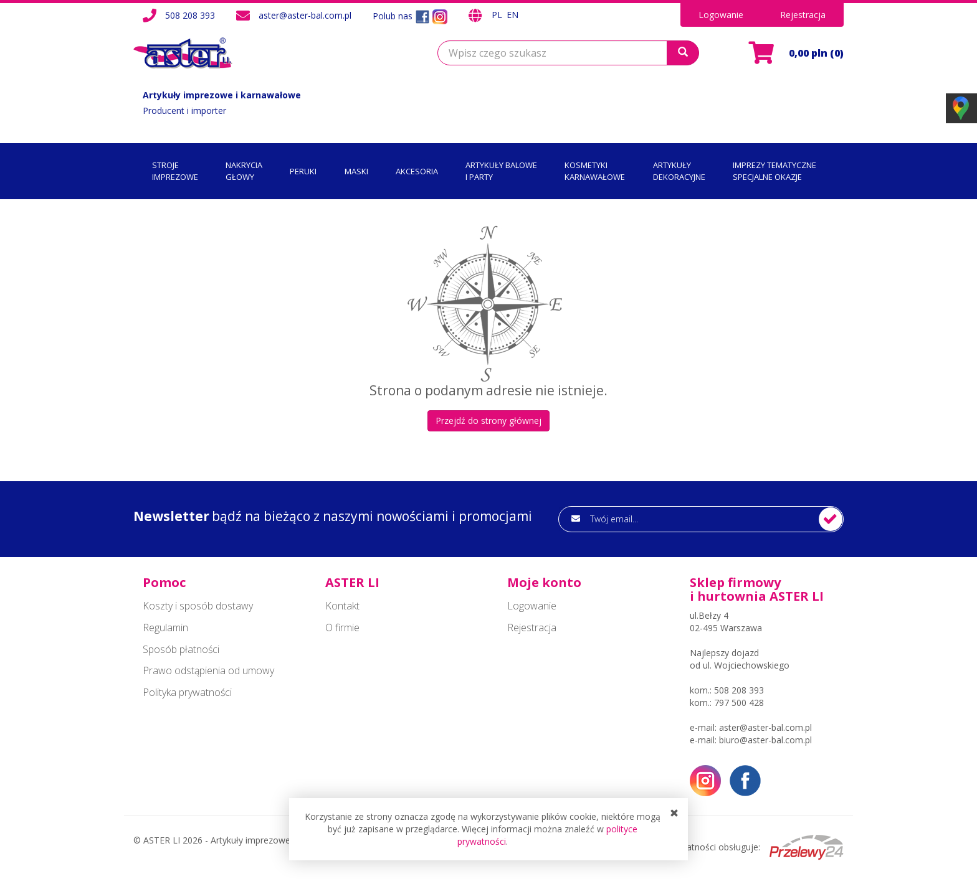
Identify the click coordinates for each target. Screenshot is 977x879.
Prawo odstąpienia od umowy (208, 670)
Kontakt (342, 606)
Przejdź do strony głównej (488, 420)
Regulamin (165, 627)
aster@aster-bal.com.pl (305, 15)
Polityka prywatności (187, 692)
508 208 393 (190, 15)
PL (498, 15)
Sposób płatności (181, 649)
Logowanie (720, 15)
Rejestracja (803, 15)
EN (512, 15)
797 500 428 (739, 702)
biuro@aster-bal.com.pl (765, 740)
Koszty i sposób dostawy (198, 606)
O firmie (342, 627)
